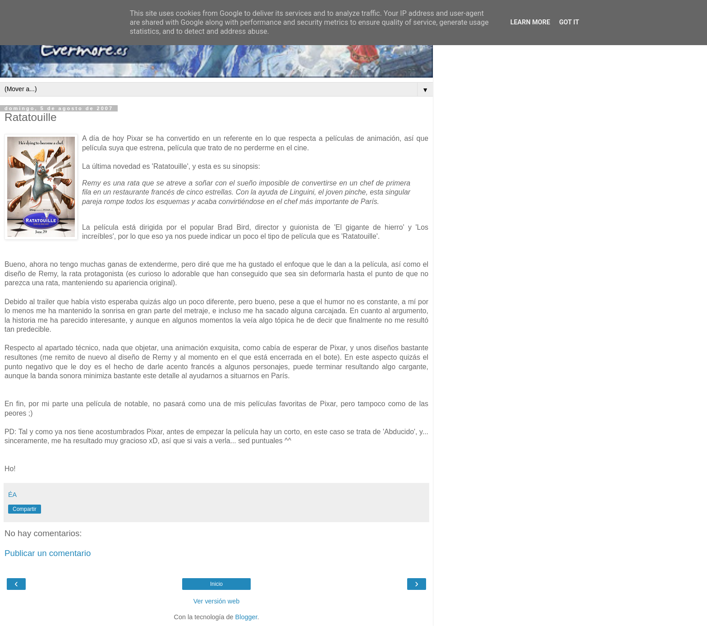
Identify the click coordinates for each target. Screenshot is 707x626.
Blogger (246, 617)
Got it (569, 22)
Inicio (216, 584)
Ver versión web (216, 601)
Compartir (25, 509)
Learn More (530, 22)
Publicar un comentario (48, 553)
